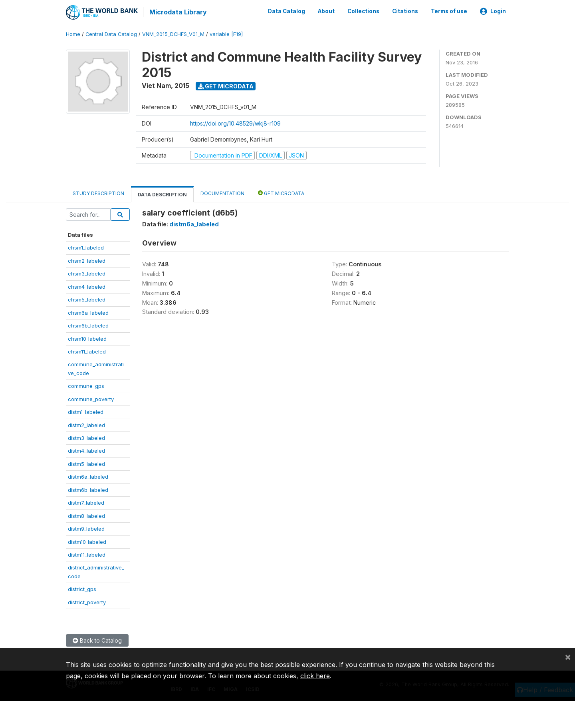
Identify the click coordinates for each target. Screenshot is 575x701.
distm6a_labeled (88, 476)
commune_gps (86, 385)
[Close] (568, 656)
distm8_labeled (86, 515)
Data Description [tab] (162, 194)
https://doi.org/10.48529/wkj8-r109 (235, 122)
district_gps (82, 588)
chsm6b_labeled (88, 325)
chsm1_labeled (86, 247)
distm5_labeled (86, 463)
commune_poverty (91, 398)
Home (73, 34)
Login (493, 11)
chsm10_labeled (87, 338)
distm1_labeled (85, 411)
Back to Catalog (97, 640)
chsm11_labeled (87, 351)
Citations (405, 11)
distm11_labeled (86, 554)
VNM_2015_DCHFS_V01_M (173, 34)
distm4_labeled (86, 450)
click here (315, 676)
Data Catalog (286, 11)
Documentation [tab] (222, 193)
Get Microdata (226, 85)
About (326, 11)
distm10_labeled (87, 541)
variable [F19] (226, 34)
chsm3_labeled (86, 273)
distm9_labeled (86, 528)
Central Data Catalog (111, 34)
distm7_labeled (86, 502)
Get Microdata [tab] (281, 192)
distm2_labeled (86, 424)
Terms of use (449, 11)
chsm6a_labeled (88, 312)
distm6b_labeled (88, 489)
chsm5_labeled (86, 299)
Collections (363, 11)
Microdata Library (177, 12)
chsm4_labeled (86, 286)
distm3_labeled (86, 437)
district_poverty (87, 601)
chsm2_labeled (86, 260)
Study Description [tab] (98, 193)
